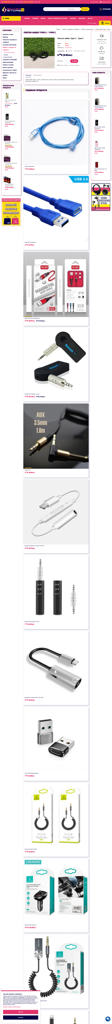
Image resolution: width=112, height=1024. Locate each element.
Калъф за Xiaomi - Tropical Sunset (9, 185)
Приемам (20, 1012)
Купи (75, 61)
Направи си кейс (8, 34)
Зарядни (6, 54)
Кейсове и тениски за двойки (9, 74)
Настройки (20, 1017)
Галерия (35, 18)
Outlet (90, 18)
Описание (28, 75)
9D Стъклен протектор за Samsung (11, 164)
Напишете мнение (79, 51)
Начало (27, 18)
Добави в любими (62, 65)
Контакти (82, 18)
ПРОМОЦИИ (107, 9)
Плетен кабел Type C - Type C (103, 29)
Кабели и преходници (87, 29)
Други (66, 43)
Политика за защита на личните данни (11, 1007)
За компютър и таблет (10, 70)
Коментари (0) (37, 75)
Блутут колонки (8, 67)
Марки (43, 18)
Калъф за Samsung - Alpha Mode (10, 121)
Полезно (73, 18)
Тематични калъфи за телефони (10, 41)
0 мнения (69, 51)
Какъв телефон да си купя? (57, 18)
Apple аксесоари (8, 62)
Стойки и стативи (8, 65)
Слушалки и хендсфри (10, 59)
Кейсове (5, 37)
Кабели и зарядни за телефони (71, 29)
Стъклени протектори (9, 45)
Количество (60, 61)
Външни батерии (8, 57)
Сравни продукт (74, 65)
